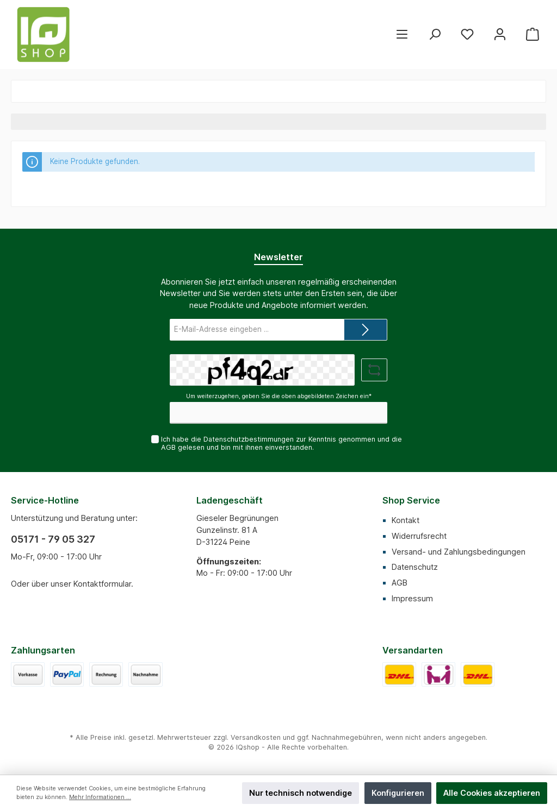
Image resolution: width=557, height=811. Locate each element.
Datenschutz (415, 566)
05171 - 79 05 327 (53, 539)
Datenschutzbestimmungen (248, 439)
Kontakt (405, 520)
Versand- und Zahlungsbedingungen (458, 551)
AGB (168, 447)
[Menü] (402, 34)
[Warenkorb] (532, 34)
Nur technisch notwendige (300, 792)
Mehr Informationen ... (100, 797)
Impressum (412, 598)
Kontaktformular (102, 583)
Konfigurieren (398, 792)
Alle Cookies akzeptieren (491, 792)
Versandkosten (256, 737)
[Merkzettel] (467, 34)
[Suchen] (434, 34)
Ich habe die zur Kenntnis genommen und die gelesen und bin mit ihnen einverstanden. (281, 443)
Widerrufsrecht (419, 535)
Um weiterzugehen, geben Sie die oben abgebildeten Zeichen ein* (279, 396)
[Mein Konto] (499, 34)
